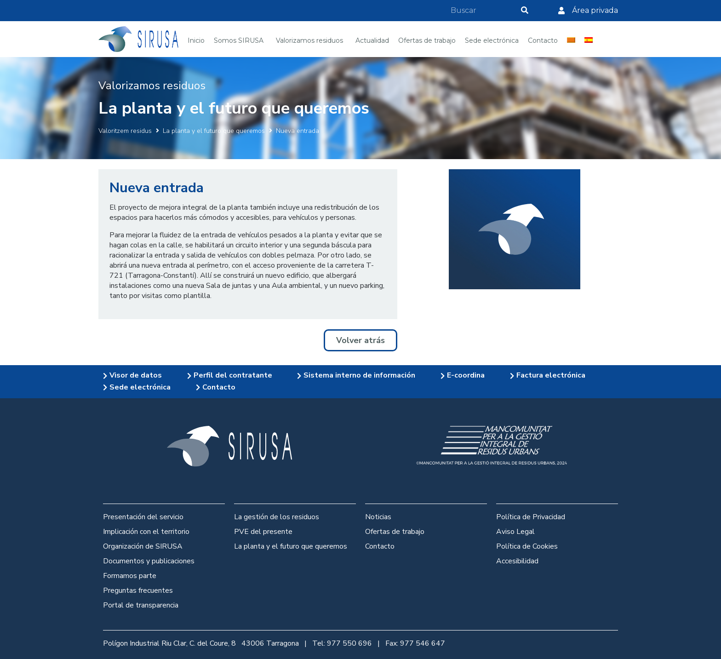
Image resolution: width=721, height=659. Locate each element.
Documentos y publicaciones (149, 561)
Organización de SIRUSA (143, 546)
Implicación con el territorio (146, 532)
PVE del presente (263, 532)
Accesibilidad (517, 561)
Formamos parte (129, 576)
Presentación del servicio (143, 517)
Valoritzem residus (125, 130)
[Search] (524, 10)
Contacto (380, 546)
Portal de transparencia (140, 605)
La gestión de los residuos (276, 517)
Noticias (378, 517)
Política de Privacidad (530, 517)
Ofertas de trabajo (394, 532)
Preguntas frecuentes (138, 590)
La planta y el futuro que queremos (214, 130)
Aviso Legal (515, 532)
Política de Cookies (527, 546)
